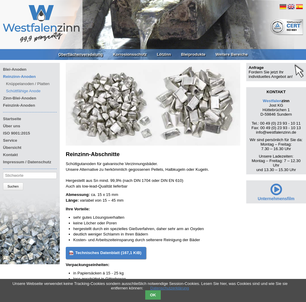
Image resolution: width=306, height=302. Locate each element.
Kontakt (10, 154)
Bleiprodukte (193, 54)
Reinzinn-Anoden (19, 76)
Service (10, 140)
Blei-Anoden (15, 69)
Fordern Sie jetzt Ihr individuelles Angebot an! (271, 74)
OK (153, 295)
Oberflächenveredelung (80, 54)
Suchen (13, 186)
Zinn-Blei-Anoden (19, 98)
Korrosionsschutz (130, 54)
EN (291, 6)
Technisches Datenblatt (108, 252)
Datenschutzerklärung (169, 288)
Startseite (12, 119)
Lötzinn (164, 54)
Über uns (11, 126)
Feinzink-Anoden (19, 105)
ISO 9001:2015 (16, 133)
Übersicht (12, 147)
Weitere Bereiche (231, 54)
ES (299, 6)
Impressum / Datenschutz (27, 162)
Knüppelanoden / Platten (28, 83)
